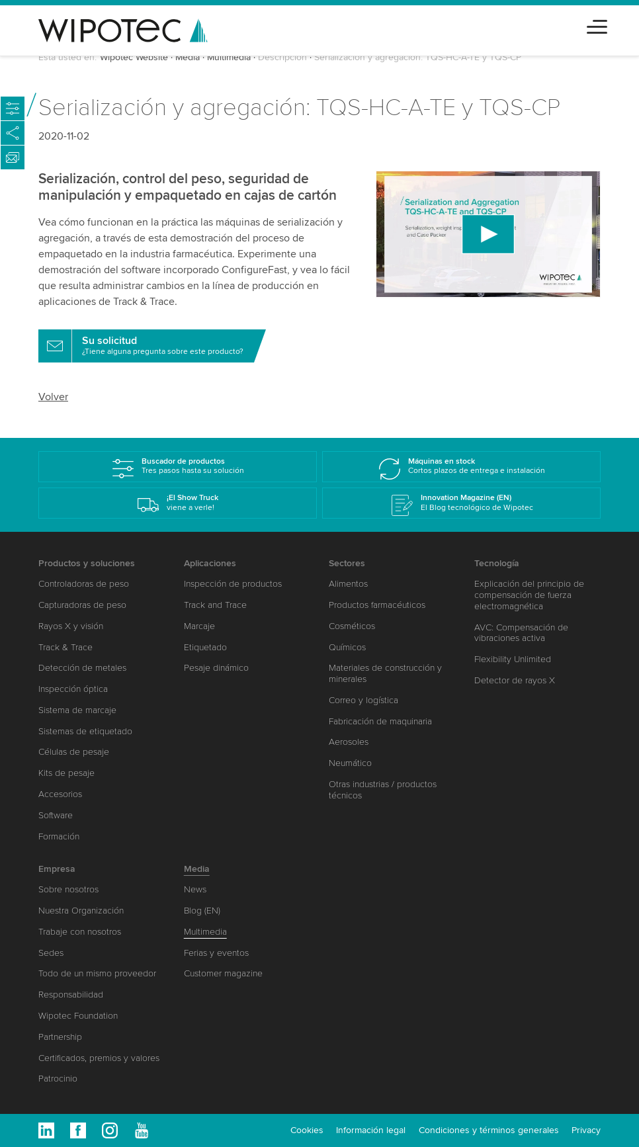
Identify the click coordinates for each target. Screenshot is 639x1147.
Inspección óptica (73, 689)
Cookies (306, 1130)
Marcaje (199, 626)
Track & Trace (65, 647)
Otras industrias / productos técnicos (383, 790)
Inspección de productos (233, 583)
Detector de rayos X (514, 680)
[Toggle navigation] (597, 25)
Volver (53, 397)
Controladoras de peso (83, 583)
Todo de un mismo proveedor (97, 973)
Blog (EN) (202, 910)
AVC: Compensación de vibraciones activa (521, 633)
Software (55, 815)
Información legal (370, 1130)
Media (187, 57)
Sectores (347, 563)
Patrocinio (57, 1078)
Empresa (56, 868)
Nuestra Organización (81, 910)
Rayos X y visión (70, 626)
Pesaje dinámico (216, 667)
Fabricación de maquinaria (380, 721)
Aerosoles (348, 741)
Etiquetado (205, 647)
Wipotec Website (134, 57)
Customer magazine (223, 973)
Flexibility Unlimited (512, 659)
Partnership (60, 1036)
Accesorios (60, 794)
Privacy (586, 1130)
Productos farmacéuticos (377, 605)
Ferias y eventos (216, 952)
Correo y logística (363, 700)
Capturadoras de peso (82, 605)
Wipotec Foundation (78, 1015)
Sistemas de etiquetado (85, 731)
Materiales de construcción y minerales (385, 673)
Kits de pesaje (66, 773)
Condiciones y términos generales (489, 1130)
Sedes (51, 952)
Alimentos (348, 583)
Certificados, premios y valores (98, 1058)
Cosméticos (352, 626)
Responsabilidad (70, 994)
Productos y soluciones (86, 563)
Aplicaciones (210, 563)
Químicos (347, 647)
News (195, 889)
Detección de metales (82, 667)
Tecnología (496, 563)
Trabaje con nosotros (79, 931)
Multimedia (229, 57)
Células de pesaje (73, 751)
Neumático (350, 763)
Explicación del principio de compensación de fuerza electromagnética (529, 595)
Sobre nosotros (68, 889)
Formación (58, 836)
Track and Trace (215, 605)
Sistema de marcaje (77, 710)
